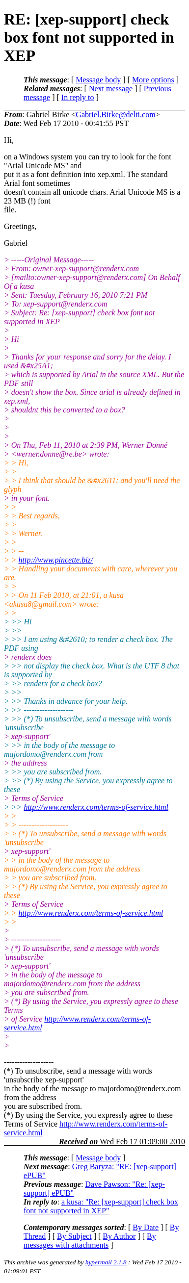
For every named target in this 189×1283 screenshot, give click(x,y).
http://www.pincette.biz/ (56, 560)
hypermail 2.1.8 (106, 1262)
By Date (146, 1227)
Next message (111, 88)
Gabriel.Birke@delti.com (115, 114)
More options (153, 80)
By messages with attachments (90, 1240)
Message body (98, 80)
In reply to (77, 97)
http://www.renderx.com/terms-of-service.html (96, 807)
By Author (119, 1236)
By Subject (74, 1236)
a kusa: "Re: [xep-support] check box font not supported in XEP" (101, 1206)
